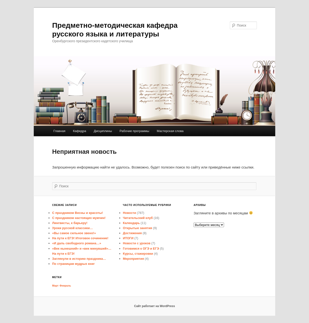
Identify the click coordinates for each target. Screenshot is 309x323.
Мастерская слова (170, 131)
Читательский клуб (138, 218)
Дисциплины (103, 131)
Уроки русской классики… (72, 228)
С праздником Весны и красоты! (77, 213)
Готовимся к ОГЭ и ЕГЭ (141, 248)
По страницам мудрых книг (73, 264)
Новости (129, 213)
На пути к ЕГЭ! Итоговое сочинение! (80, 238)
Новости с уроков (136, 243)
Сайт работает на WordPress (154, 306)
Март (55, 285)
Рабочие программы (134, 131)
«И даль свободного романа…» (76, 243)
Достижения (132, 233)
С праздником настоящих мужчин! (78, 218)
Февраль (65, 285)
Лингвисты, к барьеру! (69, 223)
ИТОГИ (128, 238)
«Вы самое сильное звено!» (74, 233)
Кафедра (79, 131)
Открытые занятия (137, 228)
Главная (59, 131)
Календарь (131, 223)
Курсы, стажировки (138, 253)
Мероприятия (133, 258)
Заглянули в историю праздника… (79, 258)
